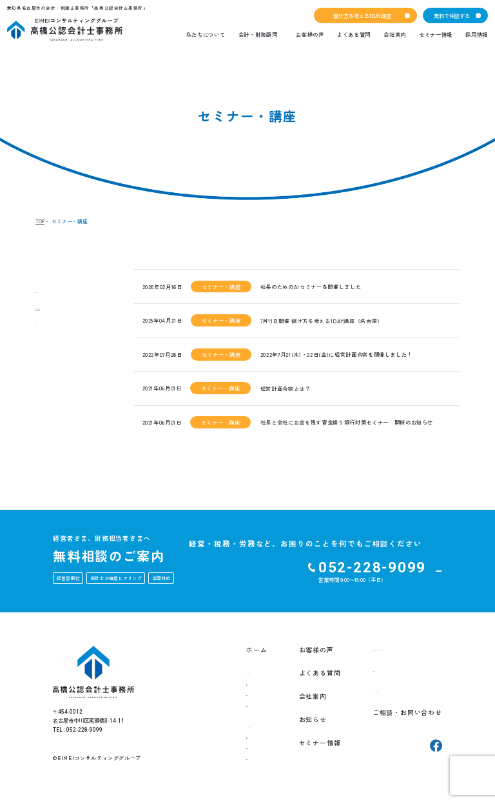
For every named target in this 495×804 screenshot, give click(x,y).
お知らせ (49, 294)
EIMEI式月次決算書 (233, 741)
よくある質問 (354, 34)
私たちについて (206, 34)
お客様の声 (310, 34)
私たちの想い (224, 685)
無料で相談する (452, 15)
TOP (39, 221)
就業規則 (219, 762)
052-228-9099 (260, 567)
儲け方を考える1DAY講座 (362, 15)
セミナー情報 (435, 34)
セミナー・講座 (59, 312)
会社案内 (394, 34)
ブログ (45, 330)
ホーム (210, 649)
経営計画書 (221, 751)
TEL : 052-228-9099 (77, 730)
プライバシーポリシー (397, 696)
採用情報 (476, 34)
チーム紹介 (221, 706)
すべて (45, 276)
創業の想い (221, 696)
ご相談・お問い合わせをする (374, 571)
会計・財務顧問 (258, 34)
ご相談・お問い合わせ (397, 719)
